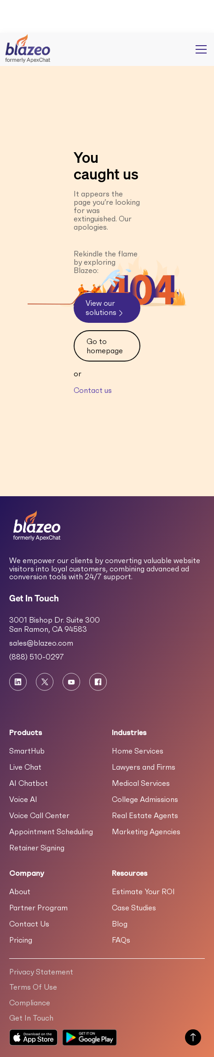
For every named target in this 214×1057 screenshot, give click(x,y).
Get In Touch (31, 1017)
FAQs (121, 939)
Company (26, 873)
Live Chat (25, 767)
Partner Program (38, 907)
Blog (119, 923)
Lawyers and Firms (143, 767)
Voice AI (23, 799)
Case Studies (134, 907)
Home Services (137, 750)
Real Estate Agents (145, 815)
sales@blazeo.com (41, 642)
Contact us (93, 390)
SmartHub (27, 750)
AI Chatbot (28, 783)
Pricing (20, 939)
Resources (129, 873)
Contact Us (29, 923)
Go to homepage (105, 346)
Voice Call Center (39, 815)
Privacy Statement (41, 971)
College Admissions (145, 799)
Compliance (29, 1002)
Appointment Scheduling (51, 831)
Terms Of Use (33, 987)
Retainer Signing (36, 847)
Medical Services (141, 783)
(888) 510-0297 (36, 656)
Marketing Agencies (146, 831)
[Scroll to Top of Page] (193, 1038)
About (19, 891)
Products (25, 732)
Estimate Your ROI (143, 891)
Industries (129, 732)
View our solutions (105, 307)
